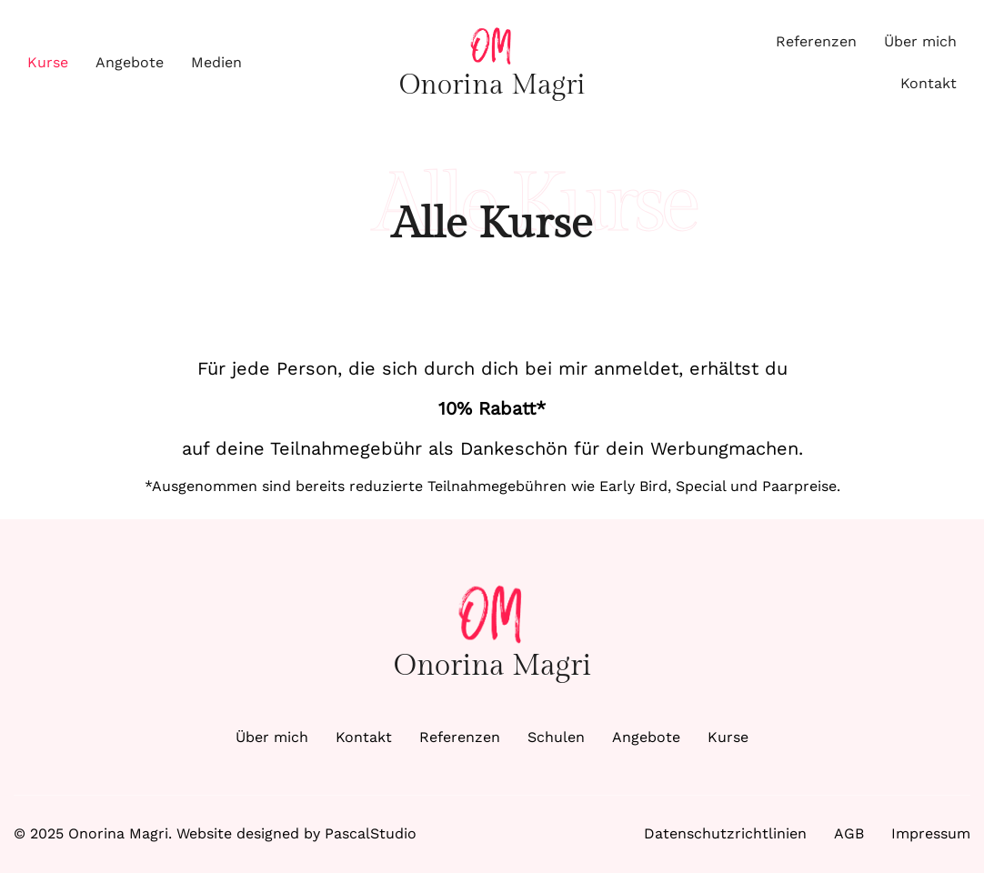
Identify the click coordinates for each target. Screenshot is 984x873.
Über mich (920, 41)
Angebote (129, 62)
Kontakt (928, 83)
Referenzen (816, 41)
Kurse (47, 62)
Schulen (556, 737)
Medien (216, 62)
